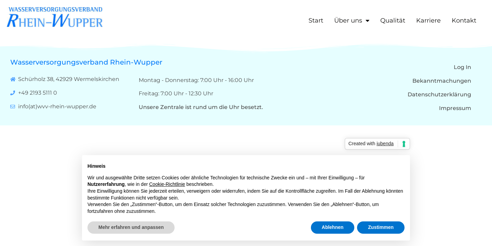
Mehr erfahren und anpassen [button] (131, 227)
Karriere (428, 20)
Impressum (455, 108)
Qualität (392, 20)
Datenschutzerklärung (439, 94)
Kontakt (464, 20)
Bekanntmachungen (441, 81)
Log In (462, 67)
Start (316, 20)
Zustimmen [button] (381, 227)
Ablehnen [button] (333, 227)
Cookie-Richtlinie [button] (167, 184)
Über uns (351, 20)
